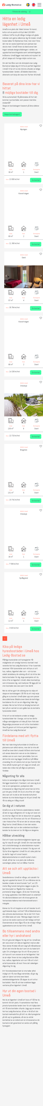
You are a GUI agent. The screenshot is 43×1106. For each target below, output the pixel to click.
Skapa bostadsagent (11, 111)
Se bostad (36, 177)
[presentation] (5, 144)
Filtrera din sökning (21, 11)
